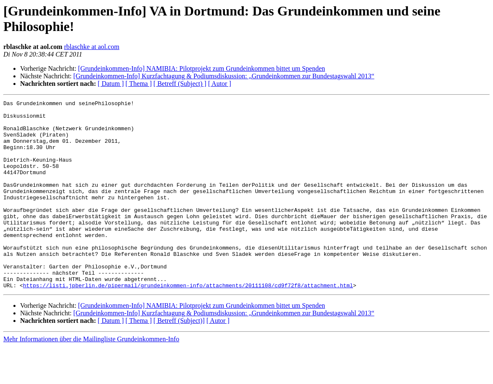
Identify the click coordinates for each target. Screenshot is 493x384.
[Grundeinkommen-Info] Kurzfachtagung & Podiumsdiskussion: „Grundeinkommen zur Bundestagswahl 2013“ (223, 76)
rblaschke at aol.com (91, 46)
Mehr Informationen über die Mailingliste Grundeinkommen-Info (91, 376)
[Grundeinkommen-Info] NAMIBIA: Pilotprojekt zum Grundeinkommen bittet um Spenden (201, 68)
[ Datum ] (111, 83)
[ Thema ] (139, 83)
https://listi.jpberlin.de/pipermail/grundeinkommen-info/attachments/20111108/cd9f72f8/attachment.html (188, 323)
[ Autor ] (219, 83)
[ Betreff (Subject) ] (179, 83)
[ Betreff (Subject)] (178, 358)
